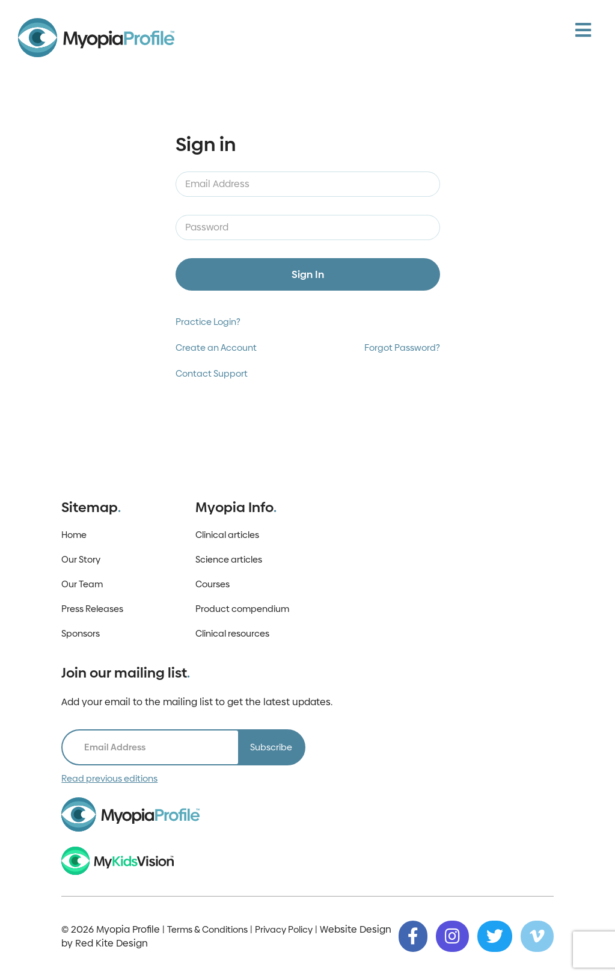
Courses (212, 584)
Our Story (80, 559)
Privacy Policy (284, 929)
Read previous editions (109, 778)
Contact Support (212, 373)
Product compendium (242, 608)
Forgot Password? (402, 347)
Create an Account (216, 347)
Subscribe (271, 747)
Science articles (228, 559)
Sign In (308, 274)
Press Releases (92, 608)
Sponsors (80, 633)
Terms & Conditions (207, 929)
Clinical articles (227, 534)
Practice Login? (208, 321)
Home (74, 534)
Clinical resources (232, 633)
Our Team (82, 584)
